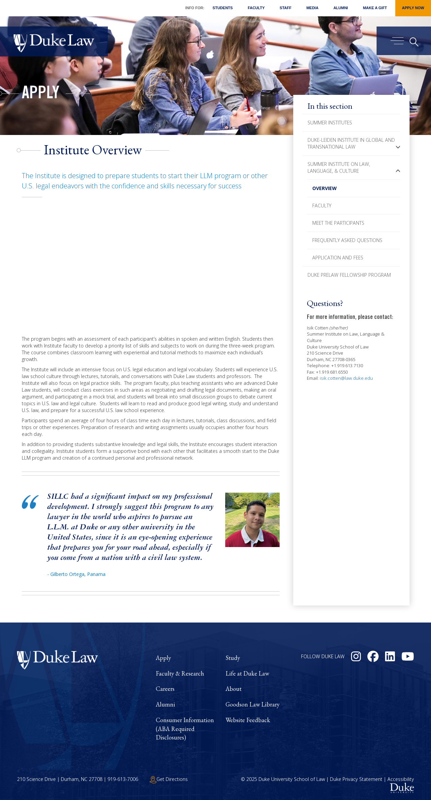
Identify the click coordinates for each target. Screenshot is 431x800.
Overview (324, 188)
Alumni (340, 8)
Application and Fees (337, 257)
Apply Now (413, 8)
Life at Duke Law (247, 673)
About (234, 689)
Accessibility (400, 779)
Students (223, 8)
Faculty (256, 8)
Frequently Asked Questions (347, 240)
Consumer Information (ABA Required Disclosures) (185, 728)
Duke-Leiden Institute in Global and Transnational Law (351, 143)
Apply (41, 94)
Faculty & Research (180, 673)
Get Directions (169, 779)
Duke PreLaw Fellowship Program (349, 275)
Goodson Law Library (253, 704)
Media (312, 8)
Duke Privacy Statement (356, 779)
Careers (165, 689)
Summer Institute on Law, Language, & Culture (339, 167)
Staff (286, 8)
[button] (398, 147)
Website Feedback (248, 720)
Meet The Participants (338, 223)
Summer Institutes (330, 122)
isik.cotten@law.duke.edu (346, 378)
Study (233, 658)
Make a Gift (375, 8)
